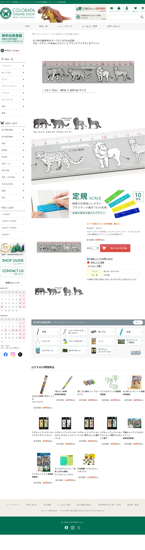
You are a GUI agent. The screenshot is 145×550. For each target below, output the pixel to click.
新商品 (12, 50)
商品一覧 (43, 26)
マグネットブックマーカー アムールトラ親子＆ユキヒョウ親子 (111, 435)
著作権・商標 (133, 505)
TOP (27, 26)
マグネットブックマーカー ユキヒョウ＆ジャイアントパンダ (66, 435)
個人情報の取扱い (84, 505)
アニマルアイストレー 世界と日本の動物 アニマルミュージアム (65, 472)
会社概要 (47, 505)
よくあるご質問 (89, 26)
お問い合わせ (113, 26)
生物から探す (11, 123)
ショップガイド (65, 26)
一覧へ (138, 322)
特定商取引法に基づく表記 (109, 505)
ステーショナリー (43, 34)
